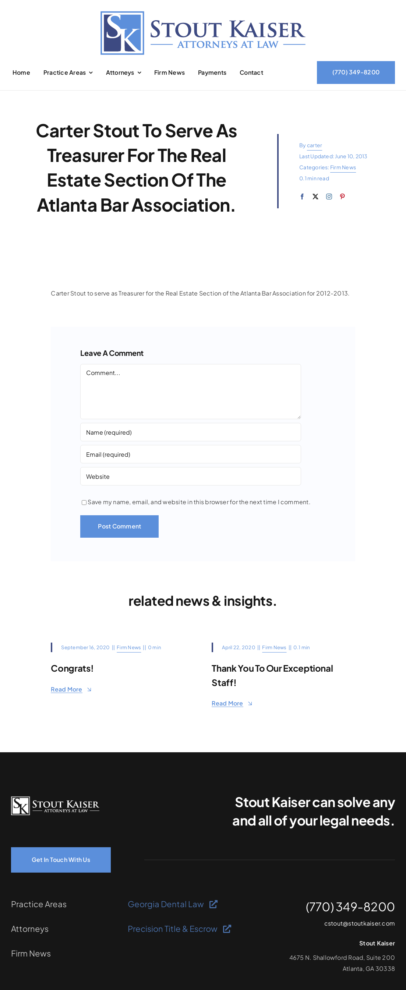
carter (314, 145)
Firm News (343, 167)
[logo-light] (55, 799)
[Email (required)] (190, 454)
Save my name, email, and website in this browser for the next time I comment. (199, 502)
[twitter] (315, 196)
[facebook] (302, 196)
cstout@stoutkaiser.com (359, 923)
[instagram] (329, 196)
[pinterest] (342, 196)
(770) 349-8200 (350, 906)
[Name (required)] (190, 432)
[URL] (190, 476)
